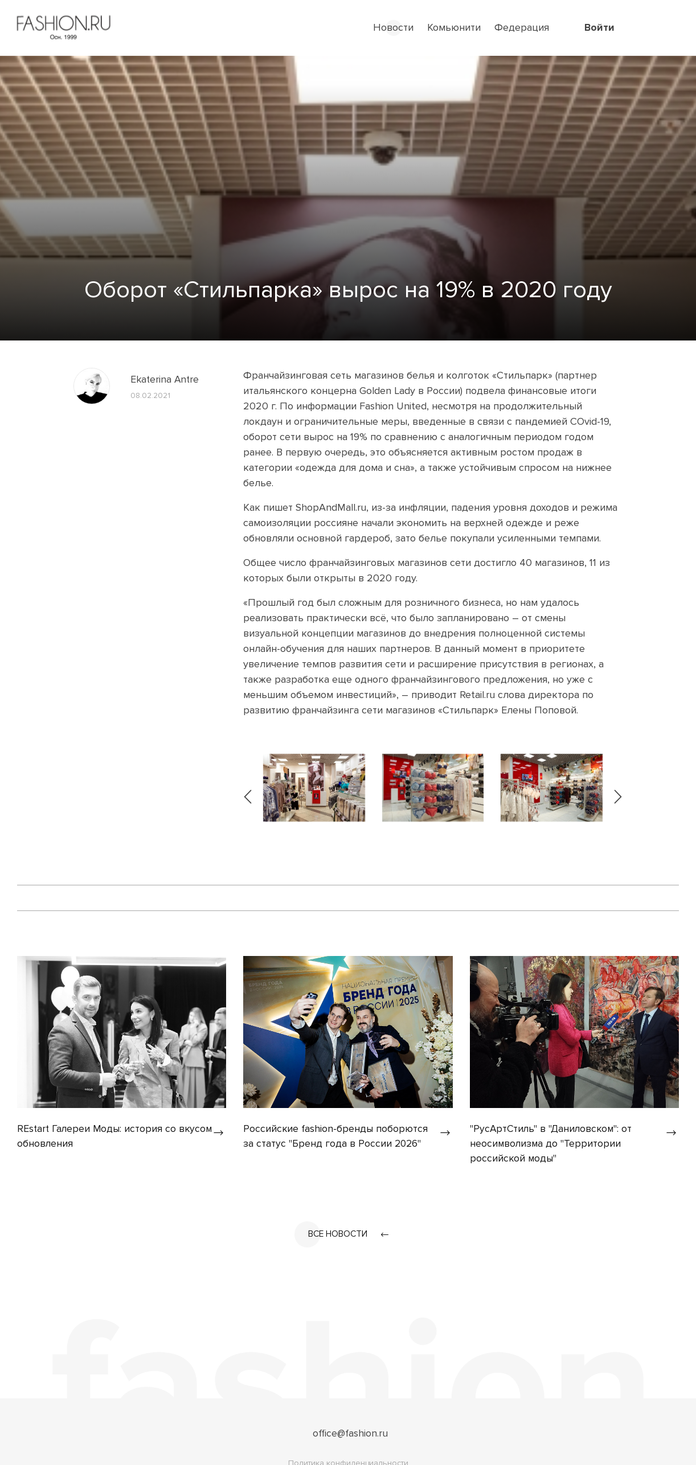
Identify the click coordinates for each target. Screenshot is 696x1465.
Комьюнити (454, 27)
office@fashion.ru (350, 1435)
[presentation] (248, 787)
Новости (393, 27)
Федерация (521, 27)
